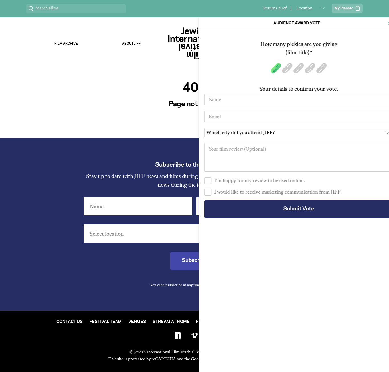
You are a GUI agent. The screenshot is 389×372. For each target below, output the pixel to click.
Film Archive (66, 43)
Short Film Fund (251, 322)
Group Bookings (295, 322)
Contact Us (69, 322)
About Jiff (131, 43)
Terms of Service (254, 359)
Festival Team (105, 322)
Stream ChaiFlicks (323, 43)
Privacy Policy (226, 285)
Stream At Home (171, 322)
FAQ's (327, 322)
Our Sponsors (258, 43)
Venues (137, 322)
